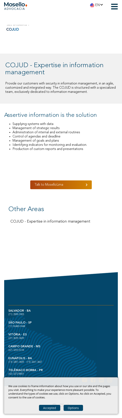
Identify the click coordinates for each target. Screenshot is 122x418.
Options (73, 408)
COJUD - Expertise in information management (50, 221)
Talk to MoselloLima (48, 184)
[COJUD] (61, 25)
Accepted (49, 408)
